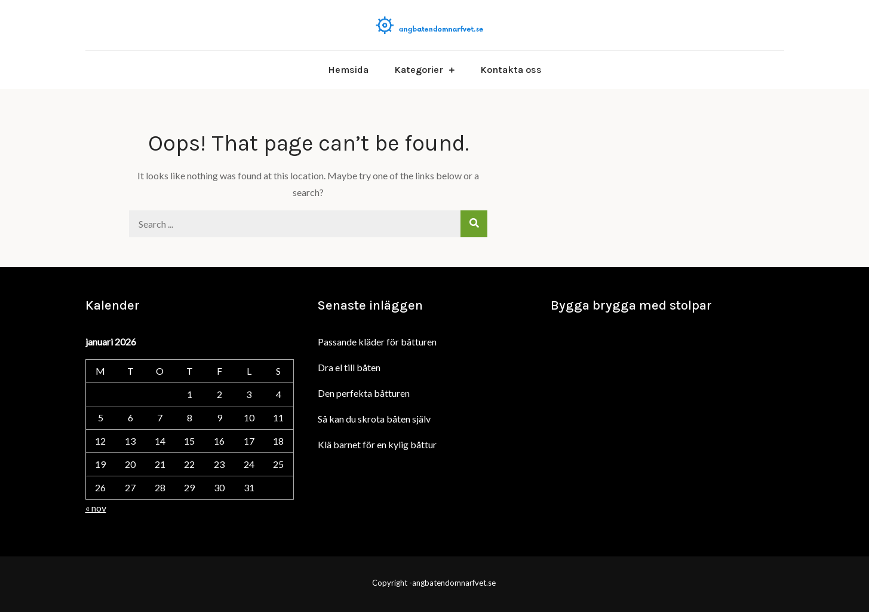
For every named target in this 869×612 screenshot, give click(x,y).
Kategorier (418, 69)
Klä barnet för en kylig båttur (377, 444)
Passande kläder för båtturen (377, 341)
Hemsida (348, 69)
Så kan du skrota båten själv (374, 418)
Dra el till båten (349, 367)
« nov (95, 507)
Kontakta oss (511, 69)
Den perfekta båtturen (364, 393)
